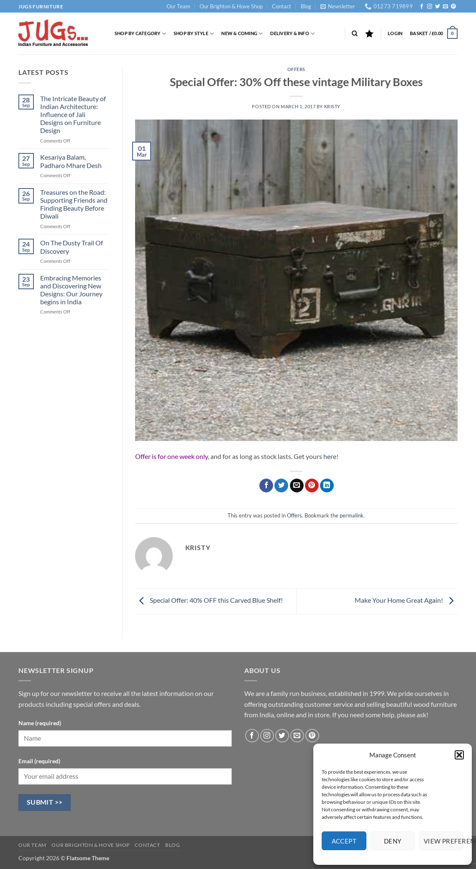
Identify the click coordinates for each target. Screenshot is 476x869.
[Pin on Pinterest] (312, 486)
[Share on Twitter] (281, 486)
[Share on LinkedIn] (327, 486)
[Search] (354, 33)
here (329, 456)
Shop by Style (194, 34)
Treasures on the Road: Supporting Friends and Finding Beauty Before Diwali (73, 204)
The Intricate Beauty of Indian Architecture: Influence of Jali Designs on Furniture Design (73, 114)
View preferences (443, 841)
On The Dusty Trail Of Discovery (71, 247)
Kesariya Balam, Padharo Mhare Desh (71, 161)
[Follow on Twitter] (437, 7)
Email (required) (39, 761)
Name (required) (39, 722)
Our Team (178, 6)
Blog (306, 6)
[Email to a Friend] (297, 486)
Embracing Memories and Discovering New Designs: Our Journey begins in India (71, 290)
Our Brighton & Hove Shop (231, 6)
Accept (344, 841)
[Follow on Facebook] (421, 7)
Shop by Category (140, 34)
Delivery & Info (292, 34)
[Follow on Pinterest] (453, 7)
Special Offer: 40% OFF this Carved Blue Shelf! (209, 600)
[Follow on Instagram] (429, 7)
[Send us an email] (445, 7)
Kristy (332, 106)
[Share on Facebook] (266, 486)
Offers (296, 69)
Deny (393, 841)
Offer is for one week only (171, 456)
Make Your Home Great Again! (406, 600)
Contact (281, 6)
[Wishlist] (369, 33)
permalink (351, 515)
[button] (459, 755)
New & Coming (242, 34)
